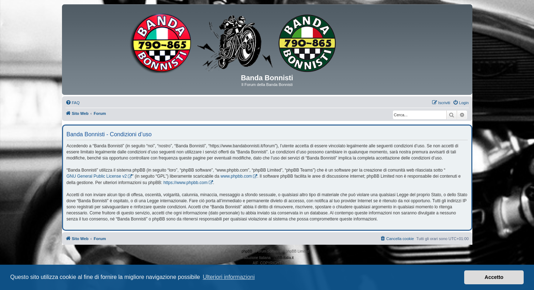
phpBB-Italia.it (282, 258)
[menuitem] (73, 102)
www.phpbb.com (236, 176)
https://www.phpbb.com (186, 182)
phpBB (247, 251)
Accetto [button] (493, 277)
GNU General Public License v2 (97, 176)
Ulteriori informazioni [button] (229, 277)
